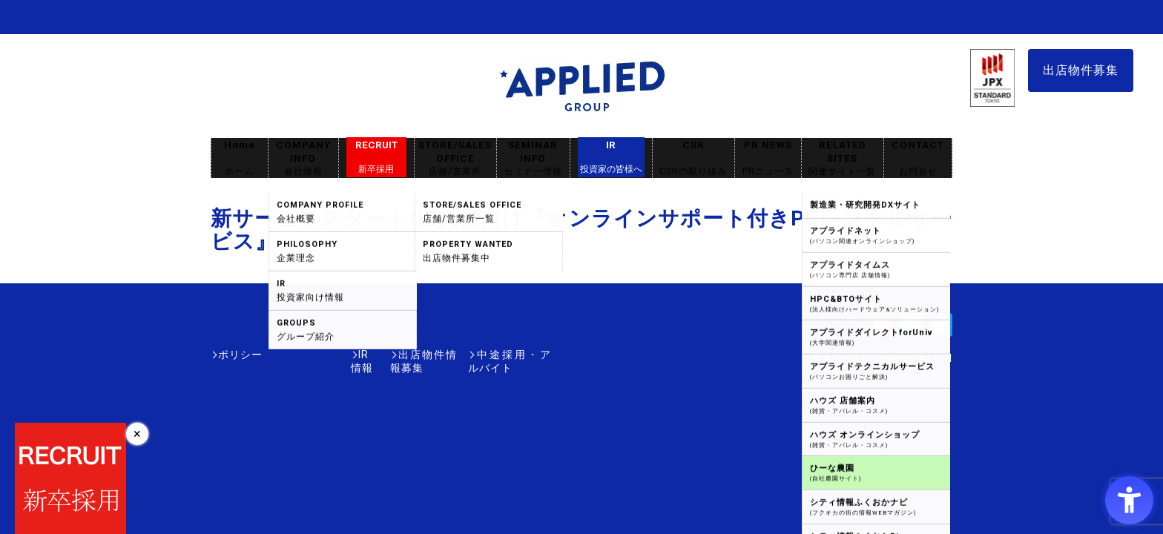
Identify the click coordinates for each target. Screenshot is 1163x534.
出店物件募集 (1080, 70)
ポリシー (240, 354)
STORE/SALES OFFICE (455, 158)
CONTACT (918, 158)
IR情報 (297, 354)
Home (239, 158)
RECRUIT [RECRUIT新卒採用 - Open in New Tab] (376, 157)
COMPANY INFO (303, 158)
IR (611, 157)
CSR (693, 158)
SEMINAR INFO (533, 158)
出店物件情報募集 (376, 354)
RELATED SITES (842, 158)
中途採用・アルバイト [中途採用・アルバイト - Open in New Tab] (495, 354)
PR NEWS (768, 158)
